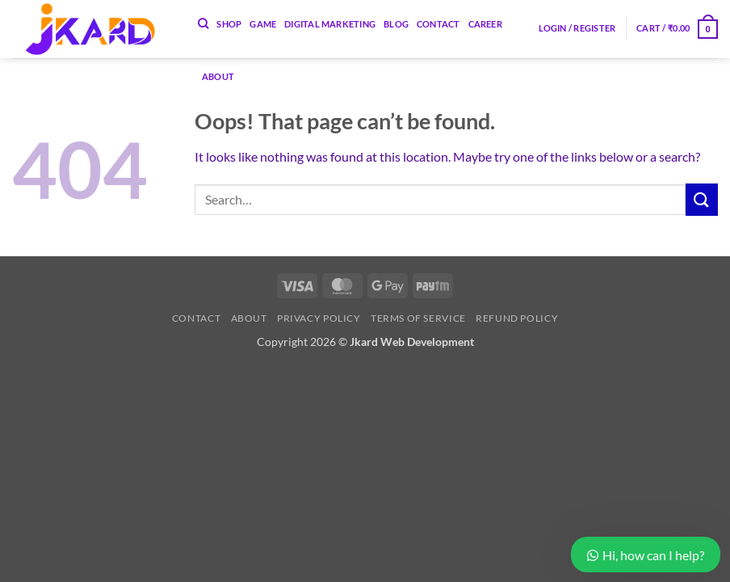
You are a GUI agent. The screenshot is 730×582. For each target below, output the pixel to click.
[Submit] (702, 199)
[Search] (203, 23)
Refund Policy (517, 318)
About (218, 76)
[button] (577, 28)
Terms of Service (418, 318)
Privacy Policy (319, 318)
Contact (196, 318)
